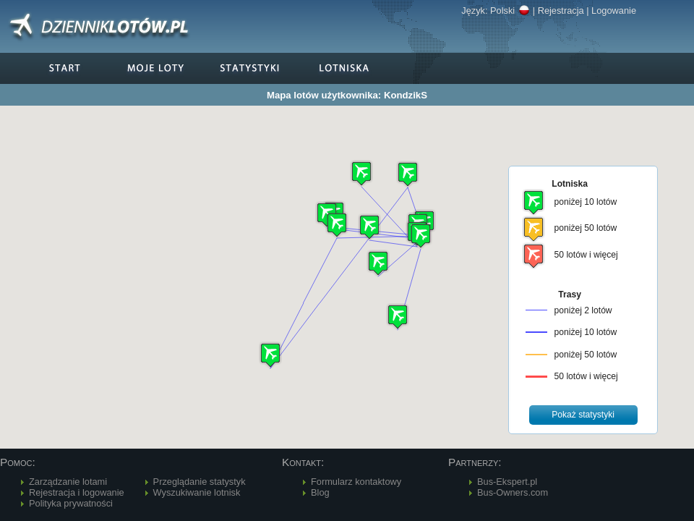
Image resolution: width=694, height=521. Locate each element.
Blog (320, 492)
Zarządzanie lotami (68, 481)
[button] (407, 174)
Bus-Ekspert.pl (507, 481)
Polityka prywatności (71, 503)
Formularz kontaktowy (356, 481)
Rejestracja (561, 10)
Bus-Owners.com (512, 492)
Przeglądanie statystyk (199, 481)
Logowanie (613, 10)
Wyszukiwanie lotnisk (197, 492)
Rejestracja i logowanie (76, 492)
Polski (510, 10)
